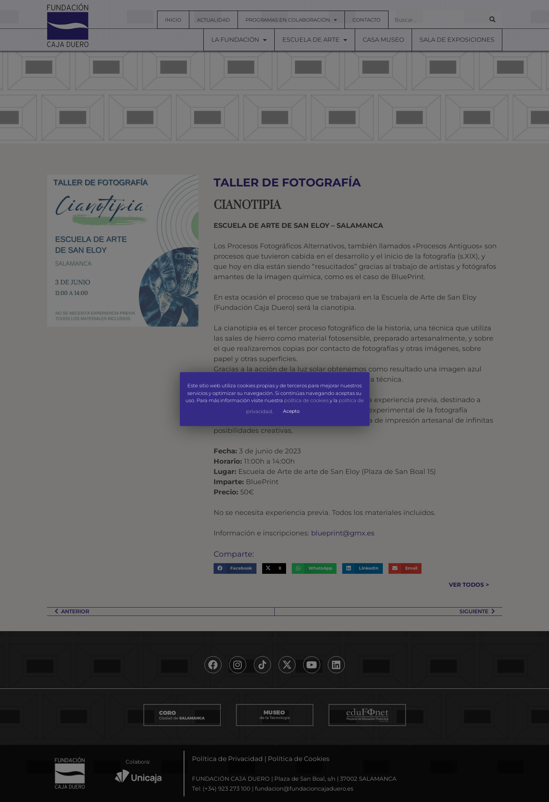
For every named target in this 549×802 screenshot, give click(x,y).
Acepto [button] (291, 411)
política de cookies (306, 401)
